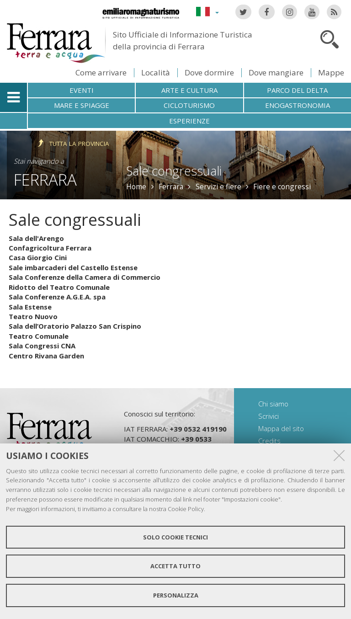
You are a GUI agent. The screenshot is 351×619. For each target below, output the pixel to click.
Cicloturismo (189, 105)
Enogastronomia (297, 105)
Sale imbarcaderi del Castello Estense (73, 267)
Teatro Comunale (39, 336)
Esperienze (189, 120)
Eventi (81, 90)
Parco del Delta (297, 90)
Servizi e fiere (218, 186)
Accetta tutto (175, 566)
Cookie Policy (186, 509)
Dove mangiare (276, 72)
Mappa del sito (281, 428)
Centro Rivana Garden (46, 355)
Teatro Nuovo (33, 316)
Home (136, 186)
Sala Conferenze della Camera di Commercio (84, 277)
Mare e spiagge (81, 105)
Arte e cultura (189, 90)
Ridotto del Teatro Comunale (59, 287)
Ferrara (45, 179)
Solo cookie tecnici (175, 537)
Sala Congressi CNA (42, 345)
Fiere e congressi (282, 186)
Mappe (331, 72)
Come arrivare (101, 72)
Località (155, 72)
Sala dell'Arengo (36, 238)
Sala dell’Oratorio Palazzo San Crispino (75, 326)
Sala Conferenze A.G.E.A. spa (57, 296)
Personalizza (175, 595)
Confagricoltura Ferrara (50, 247)
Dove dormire (209, 72)
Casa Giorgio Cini (38, 257)
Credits (269, 440)
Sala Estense (30, 306)
